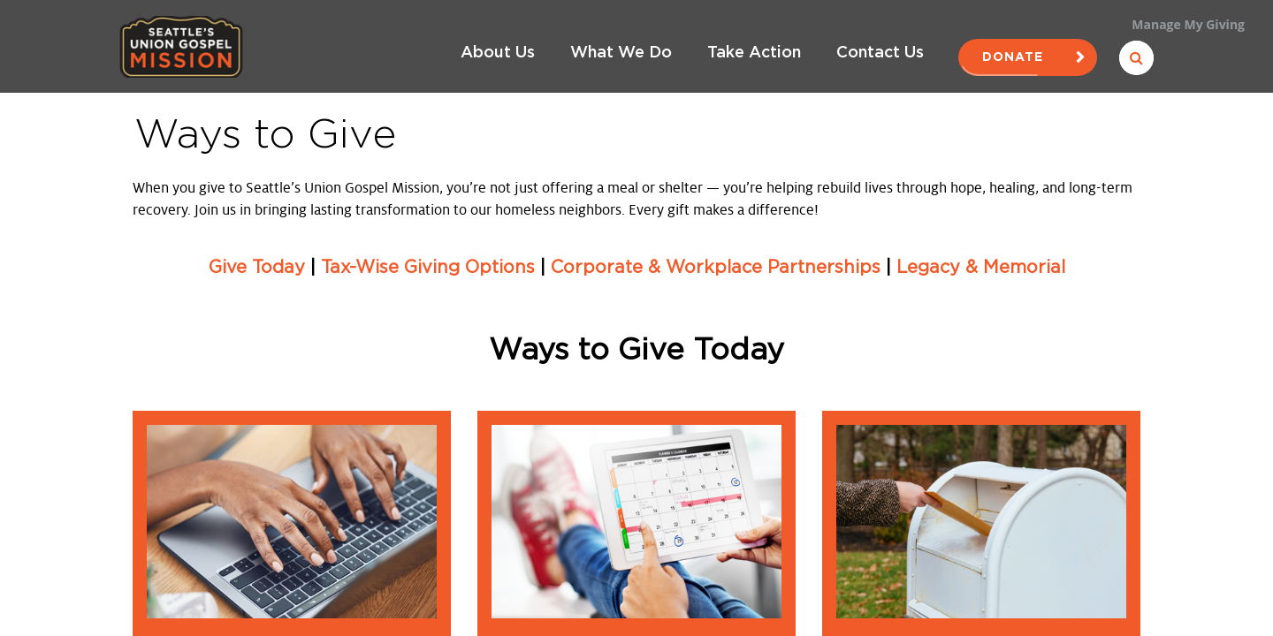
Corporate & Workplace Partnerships (715, 267)
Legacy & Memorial (980, 267)
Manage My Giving (1188, 24)
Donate (1027, 57)
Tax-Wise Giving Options (428, 267)
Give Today (257, 267)
